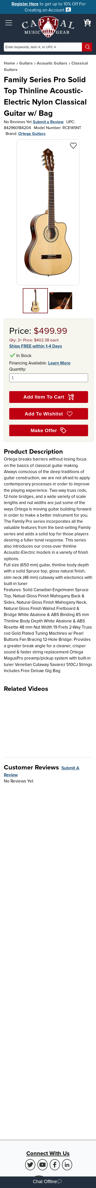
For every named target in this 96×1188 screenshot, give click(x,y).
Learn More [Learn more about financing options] (59, 363)
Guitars (26, 63)
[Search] (87, 47)
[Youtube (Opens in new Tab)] (42, 1164)
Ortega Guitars (32, 134)
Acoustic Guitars (52, 63)
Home (9, 63)
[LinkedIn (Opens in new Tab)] (67, 1164)
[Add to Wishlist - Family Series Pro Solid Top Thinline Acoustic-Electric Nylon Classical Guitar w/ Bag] (73, 145)
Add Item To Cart (48, 397)
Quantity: (48, 374)
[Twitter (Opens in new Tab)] (30, 1164)
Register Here (25, 4)
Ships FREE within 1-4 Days (35, 346)
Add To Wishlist (48, 414)
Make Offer (49, 431)
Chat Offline (47, 1182)
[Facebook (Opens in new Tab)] (55, 1164)
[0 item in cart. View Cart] (87, 22)
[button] (8, 22)
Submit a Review (48, 122)
